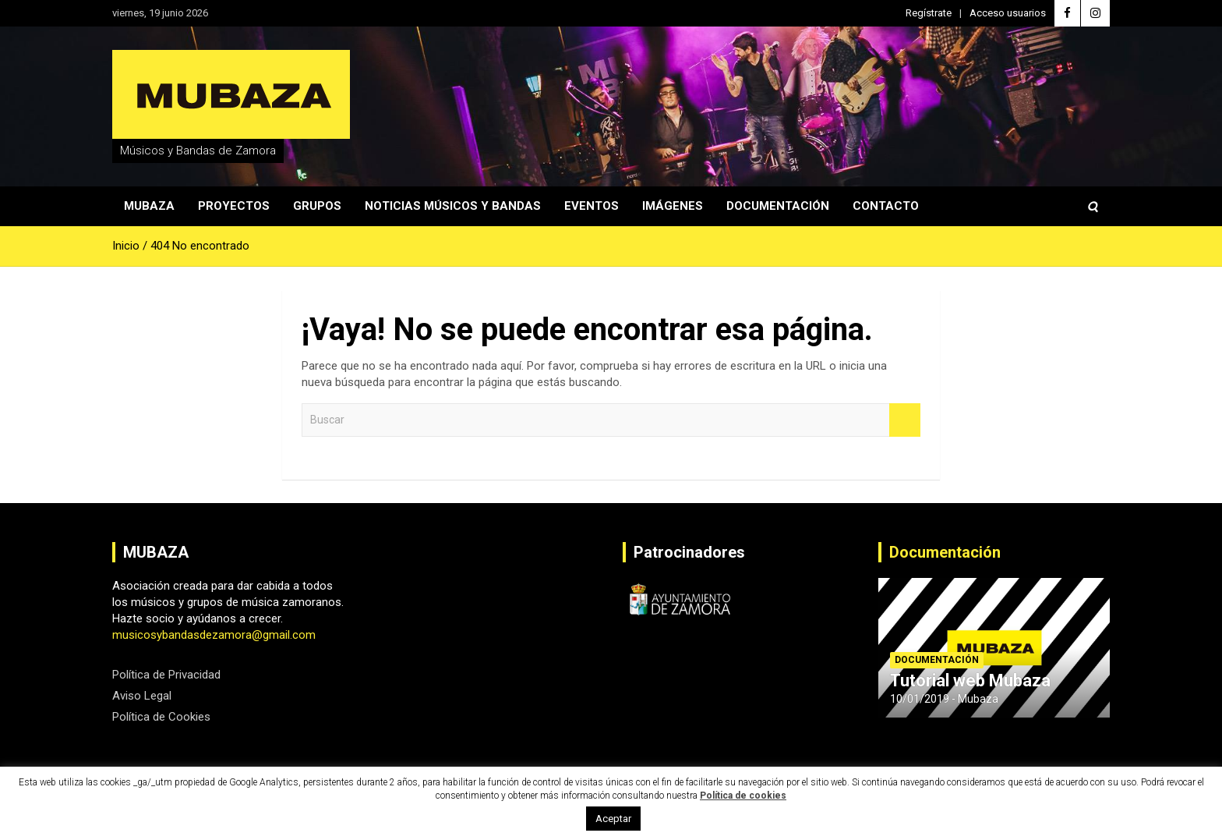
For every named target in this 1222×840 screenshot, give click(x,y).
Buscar (904, 420)
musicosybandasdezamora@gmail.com (214, 635)
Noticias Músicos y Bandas (453, 206)
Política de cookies (743, 795)
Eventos (591, 206)
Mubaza (149, 206)
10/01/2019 (919, 699)
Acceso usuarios (1007, 13)
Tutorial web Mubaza (970, 680)
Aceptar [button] (613, 818)
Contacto (886, 206)
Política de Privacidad (166, 675)
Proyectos (234, 206)
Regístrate (929, 13)
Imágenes (672, 206)
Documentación (777, 206)
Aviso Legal (141, 696)
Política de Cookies (161, 717)
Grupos (317, 206)
